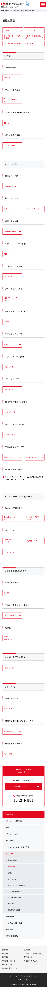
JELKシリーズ (9, 552)
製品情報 (16, 10)
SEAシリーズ (8, 209)
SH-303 (7, 593)
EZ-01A (6, 123)
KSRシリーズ (9, 668)
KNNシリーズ (31, 457)
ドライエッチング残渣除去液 (12, 37)
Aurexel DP (8, 708)
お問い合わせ (7, 964)
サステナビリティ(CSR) (33, 953)
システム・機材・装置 (14, 923)
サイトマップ (14, 976)
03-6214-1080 (23, 800)
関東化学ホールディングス (10, 7)
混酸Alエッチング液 (10, 299)
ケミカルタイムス (31, 961)
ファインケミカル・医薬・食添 (17, 847)
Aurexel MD (8, 731)
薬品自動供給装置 (14, 910)
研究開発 (5, 953)
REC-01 (6, 254)
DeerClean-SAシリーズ (10, 540)
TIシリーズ (8, 344)
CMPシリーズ (9, 77)
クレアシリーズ (9, 145)
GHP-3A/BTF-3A (10, 231)
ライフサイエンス (12, 834)
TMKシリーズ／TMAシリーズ (9, 637)
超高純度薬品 (12, 860)
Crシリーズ (8, 276)
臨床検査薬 (10, 916)
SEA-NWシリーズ (32, 209)
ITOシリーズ (8, 389)
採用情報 (5, 957)
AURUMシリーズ (10, 186)
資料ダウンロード (9, 961)
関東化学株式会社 (6, 10)
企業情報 (5, 949)
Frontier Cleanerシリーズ (11, 100)
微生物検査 (10, 840)
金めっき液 (29, 43)
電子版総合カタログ (9, 968)
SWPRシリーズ (31, 541)
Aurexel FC (8, 754)
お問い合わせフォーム (22, 786)
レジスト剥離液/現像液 (33, 37)
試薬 (8, 827)
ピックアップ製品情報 (14, 821)
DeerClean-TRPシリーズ (32, 518)
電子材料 (23, 10)
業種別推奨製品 (12, 936)
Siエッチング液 (9, 434)
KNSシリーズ (9, 367)
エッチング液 (30, 30)
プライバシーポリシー (24, 980)
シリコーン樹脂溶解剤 (12, 43)
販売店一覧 (28, 957)
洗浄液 (6, 30)
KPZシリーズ (9, 457)
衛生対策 (9, 929)
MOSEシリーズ (9, 412)
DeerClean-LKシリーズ (10, 518)
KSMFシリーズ (9, 321)
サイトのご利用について (29, 976)
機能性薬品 (12, 866)
